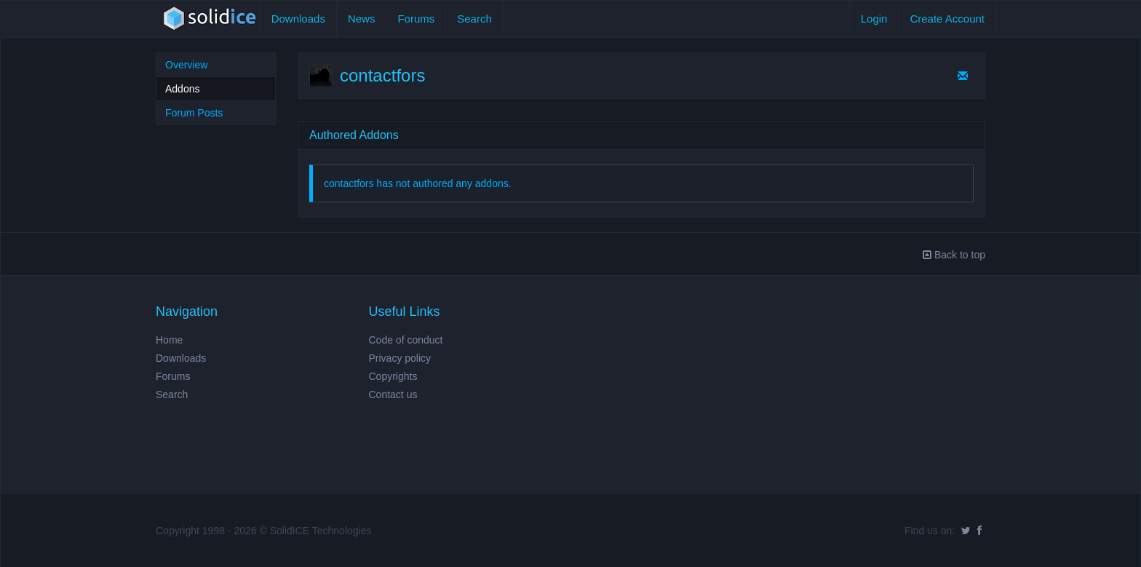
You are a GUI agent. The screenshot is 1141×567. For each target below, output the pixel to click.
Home (169, 340)
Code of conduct (406, 340)
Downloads (298, 18)
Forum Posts (194, 113)
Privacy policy (400, 358)
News (361, 18)
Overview (186, 65)
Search (474, 18)
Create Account (947, 18)
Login (874, 18)
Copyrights (393, 376)
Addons (182, 89)
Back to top (954, 255)
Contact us (393, 394)
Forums (415, 18)
